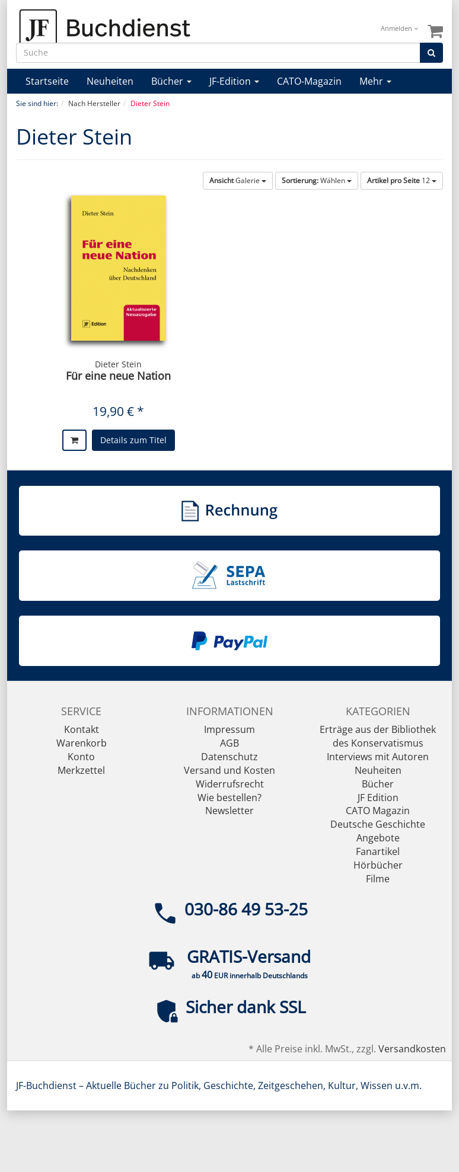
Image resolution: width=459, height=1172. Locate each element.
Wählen (317, 180)
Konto (81, 756)
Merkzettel (81, 770)
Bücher (171, 81)
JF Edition (378, 797)
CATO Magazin (378, 810)
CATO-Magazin (309, 81)
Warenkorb (81, 743)
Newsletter (229, 810)
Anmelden (399, 28)
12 (401, 180)
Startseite (47, 81)
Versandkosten (412, 1048)
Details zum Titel (133, 440)
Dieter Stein (118, 364)
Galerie (237, 180)
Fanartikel (378, 851)
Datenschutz (229, 756)
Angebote (378, 837)
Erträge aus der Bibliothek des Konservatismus (378, 736)
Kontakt (81, 729)
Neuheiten (110, 81)
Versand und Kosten (229, 770)
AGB (229, 743)
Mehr (375, 81)
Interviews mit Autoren (378, 756)
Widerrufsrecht (230, 783)
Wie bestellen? (229, 797)
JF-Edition (234, 81)
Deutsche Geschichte (377, 824)
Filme (378, 878)
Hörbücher (378, 865)
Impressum (229, 729)
